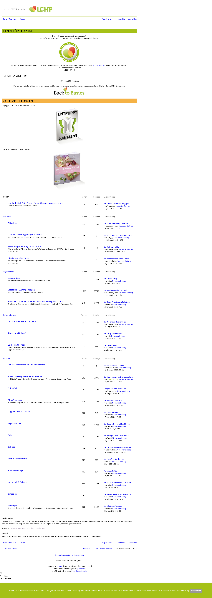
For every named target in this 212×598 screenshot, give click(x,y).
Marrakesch (112, 391)
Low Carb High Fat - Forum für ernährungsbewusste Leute (35, 203)
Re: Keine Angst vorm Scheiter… (117, 302)
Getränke (12, 494)
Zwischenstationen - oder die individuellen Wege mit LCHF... (36, 301)
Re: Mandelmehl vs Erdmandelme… (119, 377)
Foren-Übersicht (10, 548)
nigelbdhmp (95, 536)
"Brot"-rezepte (15, 400)
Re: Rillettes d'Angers (113, 506)
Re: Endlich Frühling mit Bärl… (116, 223)
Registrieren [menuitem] (107, 19)
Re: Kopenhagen (110, 345)
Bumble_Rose (112, 226)
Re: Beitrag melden (112, 247)
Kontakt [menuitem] (86, 548)
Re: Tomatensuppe (112, 412)
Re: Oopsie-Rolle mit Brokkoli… (117, 424)
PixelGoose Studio (79, 571)
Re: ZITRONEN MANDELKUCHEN (117, 482)
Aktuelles (7, 216)
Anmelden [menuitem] (122, 19)
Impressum (79, 555)
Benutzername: (6, 578)
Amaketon (111, 206)
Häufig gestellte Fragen (19, 258)
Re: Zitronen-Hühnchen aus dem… (118, 447)
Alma (109, 461)
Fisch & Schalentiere (17, 458)
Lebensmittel (14, 278)
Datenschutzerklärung (64, 555)
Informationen (9, 315)
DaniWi (110, 438)
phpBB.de (81, 568)
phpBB (59, 566)
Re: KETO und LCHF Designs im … (118, 235)
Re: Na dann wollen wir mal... (116, 290)
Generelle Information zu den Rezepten (26, 364)
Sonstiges (12, 505)
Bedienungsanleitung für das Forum (25, 246)
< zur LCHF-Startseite (14, 9)
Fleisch (11, 435)
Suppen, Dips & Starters (19, 411)
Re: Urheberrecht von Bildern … (117, 258)
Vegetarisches (14, 423)
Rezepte (6, 358)
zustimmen (196, 590)
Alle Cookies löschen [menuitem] (103, 548)
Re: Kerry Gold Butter (113, 333)
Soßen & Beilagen (16, 470)
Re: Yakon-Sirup (110, 278)
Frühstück (12, 388)
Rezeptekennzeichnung (114, 365)
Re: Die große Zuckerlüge (115, 322)
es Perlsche (112, 261)
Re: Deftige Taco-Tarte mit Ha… (117, 435)
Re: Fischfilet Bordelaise (114, 459)
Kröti (109, 336)
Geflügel (12, 447)
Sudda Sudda (98, 65)
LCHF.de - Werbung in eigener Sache (25, 234)
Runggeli (110, 237)
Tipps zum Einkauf (17, 333)
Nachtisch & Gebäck (17, 482)
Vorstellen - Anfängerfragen (21, 289)
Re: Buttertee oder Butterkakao (117, 494)
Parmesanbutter (111, 471)
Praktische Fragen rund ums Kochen (25, 376)
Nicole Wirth (112, 367)
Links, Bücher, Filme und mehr (22, 321)
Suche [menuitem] (22, 19)
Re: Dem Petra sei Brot (113, 400)
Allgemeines (8, 271)
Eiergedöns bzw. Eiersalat (115, 388)
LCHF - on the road (16, 345)
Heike (109, 281)
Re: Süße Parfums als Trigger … (117, 203)
